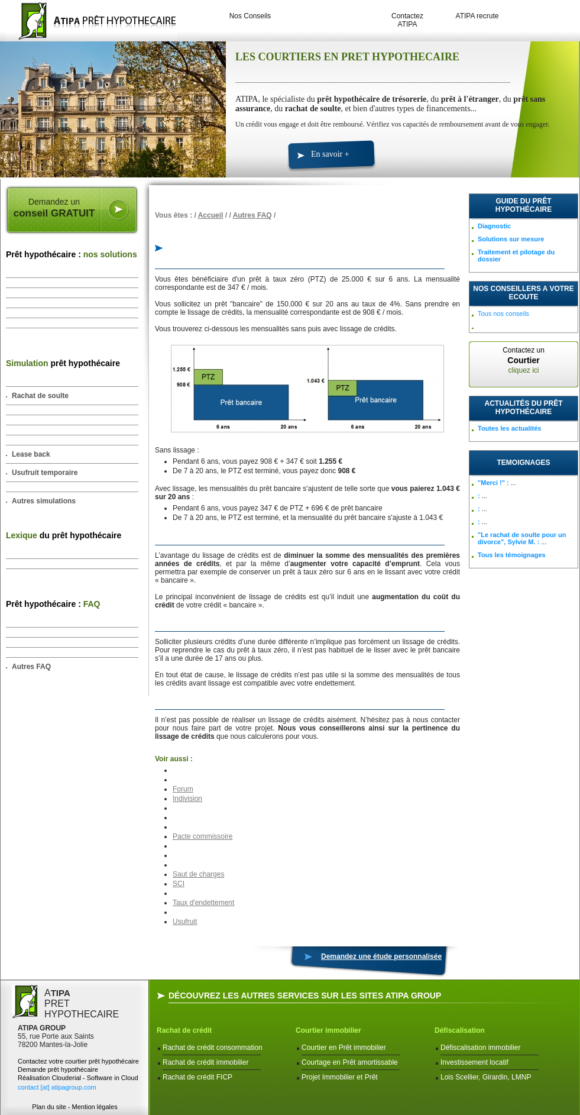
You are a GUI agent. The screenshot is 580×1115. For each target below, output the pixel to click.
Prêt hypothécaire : (71, 254)
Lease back (31, 454)
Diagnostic (494, 226)
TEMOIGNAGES (523, 462)
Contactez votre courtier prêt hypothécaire (78, 1061)
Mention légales (95, 1106)
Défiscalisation (460, 1030)
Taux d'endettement (203, 903)
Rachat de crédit (184, 1030)
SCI (178, 884)
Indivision (187, 798)
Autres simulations (44, 501)
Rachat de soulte (40, 396)
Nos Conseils (250, 16)
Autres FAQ (31, 666)
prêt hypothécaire (63, 363)
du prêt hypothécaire (63, 535)
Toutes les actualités (509, 428)
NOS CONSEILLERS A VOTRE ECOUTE (523, 293)
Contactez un (523, 360)
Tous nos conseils (503, 313)
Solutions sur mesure (511, 239)
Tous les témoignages (512, 554)
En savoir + (330, 154)
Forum (183, 789)
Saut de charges (198, 874)
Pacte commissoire (202, 836)
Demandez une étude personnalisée (381, 956)
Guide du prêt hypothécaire (523, 205)
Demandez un (54, 208)
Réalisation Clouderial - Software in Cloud (78, 1077)
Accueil (210, 215)
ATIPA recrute (477, 16)
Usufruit (185, 921)
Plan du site (49, 1106)
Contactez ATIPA (407, 20)
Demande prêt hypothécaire (58, 1069)
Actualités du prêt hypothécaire (524, 407)
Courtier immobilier (328, 1030)
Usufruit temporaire (44, 472)
